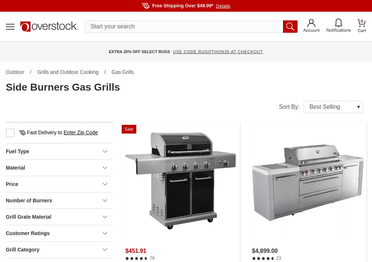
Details (223, 6)
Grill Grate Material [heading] (56, 217)
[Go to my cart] (361, 27)
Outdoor (15, 72)
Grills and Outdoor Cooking (67, 72)
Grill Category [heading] (56, 250)
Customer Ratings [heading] (56, 233)
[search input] (191, 26)
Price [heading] (56, 184)
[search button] (290, 26)
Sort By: (321, 107)
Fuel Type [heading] (56, 151)
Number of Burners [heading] (56, 200)
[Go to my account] (311, 26)
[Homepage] (49, 26)
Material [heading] (56, 168)
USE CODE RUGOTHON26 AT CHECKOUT (218, 51)
